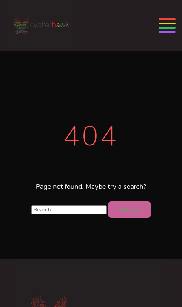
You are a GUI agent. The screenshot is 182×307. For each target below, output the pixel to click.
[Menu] (167, 25)
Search (129, 209)
